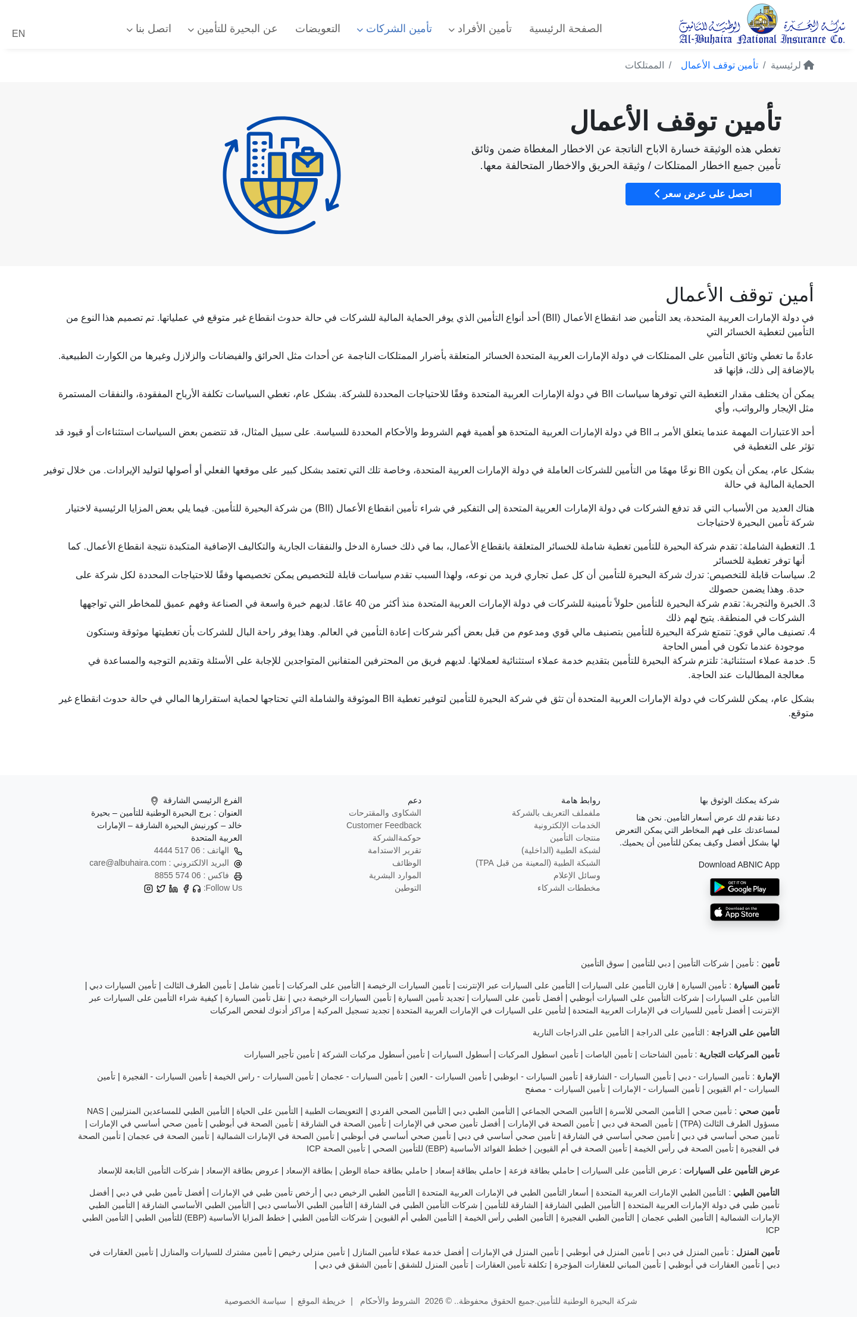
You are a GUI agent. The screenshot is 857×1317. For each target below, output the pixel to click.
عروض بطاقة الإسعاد (242, 1170)
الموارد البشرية (395, 875)
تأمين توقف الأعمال (719, 65)
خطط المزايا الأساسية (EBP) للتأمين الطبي (210, 1217)
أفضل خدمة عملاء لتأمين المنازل (408, 1252)
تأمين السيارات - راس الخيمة (264, 1076)
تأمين (745, 963)
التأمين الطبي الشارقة (583, 1205)
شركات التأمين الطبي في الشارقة (418, 1205)
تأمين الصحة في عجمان (168, 1136)
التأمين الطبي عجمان (678, 1217)
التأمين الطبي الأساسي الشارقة (196, 1205)
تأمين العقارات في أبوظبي (714, 1264)
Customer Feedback (383, 825)
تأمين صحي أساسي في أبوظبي (396, 1136)
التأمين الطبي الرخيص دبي (369, 1192)
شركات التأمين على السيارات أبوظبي (634, 998)
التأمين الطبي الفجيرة (598, 1217)
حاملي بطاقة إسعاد (468, 1170)
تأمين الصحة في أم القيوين (580, 1148)
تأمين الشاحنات (666, 1054)
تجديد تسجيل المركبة (353, 1010)
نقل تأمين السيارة (255, 998)
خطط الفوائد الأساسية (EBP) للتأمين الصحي (450, 1148)
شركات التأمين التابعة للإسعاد (148, 1170)
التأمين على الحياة (267, 1111)
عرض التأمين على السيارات (629, 1170)
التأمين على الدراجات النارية (581, 1032)
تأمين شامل (259, 985)
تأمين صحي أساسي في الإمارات (146, 1123)
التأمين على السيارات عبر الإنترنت (516, 985)
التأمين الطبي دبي (484, 1111)
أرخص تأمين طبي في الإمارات (264, 1192)
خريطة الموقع (322, 1301)
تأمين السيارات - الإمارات (656, 1089)
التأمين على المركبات (324, 985)
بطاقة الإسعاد (309, 1170)
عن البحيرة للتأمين (233, 29)
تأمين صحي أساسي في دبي (730, 1136)
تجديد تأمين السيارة (431, 998)
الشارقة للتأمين (511, 1205)
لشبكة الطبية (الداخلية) (560, 850)
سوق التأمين (602, 963)
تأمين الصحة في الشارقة (344, 1123)
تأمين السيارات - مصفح (565, 1089)
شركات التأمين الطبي (329, 1217)
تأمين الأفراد (480, 29)
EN (18, 34)
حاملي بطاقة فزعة (542, 1170)
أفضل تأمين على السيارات (517, 998)
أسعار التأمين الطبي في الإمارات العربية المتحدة (505, 1192)
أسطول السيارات (462, 1054)
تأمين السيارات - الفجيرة (165, 1076)
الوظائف (406, 862)
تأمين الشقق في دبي (355, 1264)
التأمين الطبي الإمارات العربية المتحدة (661, 1192)
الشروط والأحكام (389, 1301)
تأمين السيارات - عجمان (362, 1076)
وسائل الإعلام (576, 875)
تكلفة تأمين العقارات (512, 1264)
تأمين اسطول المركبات (538, 1054)
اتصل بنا (149, 29)
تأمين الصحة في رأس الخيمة (684, 1148)
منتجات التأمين (575, 837)
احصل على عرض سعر (703, 194)
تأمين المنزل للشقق (433, 1264)
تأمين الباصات (609, 1054)
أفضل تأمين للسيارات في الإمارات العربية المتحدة (659, 1010)
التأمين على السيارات (743, 998)
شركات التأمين (703, 963)
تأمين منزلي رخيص (312, 1252)
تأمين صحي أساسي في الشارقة (618, 1136)
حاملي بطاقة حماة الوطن (383, 1170)
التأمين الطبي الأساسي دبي (305, 1205)
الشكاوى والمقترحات (385, 812)
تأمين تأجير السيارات (279, 1054)
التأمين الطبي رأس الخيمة (509, 1217)
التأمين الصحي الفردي (408, 1111)
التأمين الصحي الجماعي (562, 1111)
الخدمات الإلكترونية (567, 825)
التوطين (408, 887)
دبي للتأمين (651, 963)
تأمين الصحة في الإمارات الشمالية (276, 1136)
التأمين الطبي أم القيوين (416, 1217)
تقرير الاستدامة (394, 850)
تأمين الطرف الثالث (198, 985)
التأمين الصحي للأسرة (647, 1111)
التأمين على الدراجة (670, 1032)
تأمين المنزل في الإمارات (515, 1252)
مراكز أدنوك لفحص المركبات (260, 1010)
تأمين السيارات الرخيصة (409, 985)
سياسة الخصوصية (255, 1301)
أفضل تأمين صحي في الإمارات (447, 1123)
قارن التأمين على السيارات (627, 985)
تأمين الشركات (394, 29)
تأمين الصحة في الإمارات (551, 1123)
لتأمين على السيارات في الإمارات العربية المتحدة (480, 1010)
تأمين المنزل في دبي (693, 1252)
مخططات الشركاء (568, 887)
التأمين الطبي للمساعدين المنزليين (170, 1111)
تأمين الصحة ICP (335, 1148)
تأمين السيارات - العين (448, 1076)
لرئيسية (792, 65)
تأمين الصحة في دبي (638, 1123)
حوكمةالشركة (397, 837)
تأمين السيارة (704, 985)
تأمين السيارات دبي (123, 985)
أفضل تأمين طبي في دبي (160, 1192)
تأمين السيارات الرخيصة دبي (342, 998)
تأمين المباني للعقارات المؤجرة (608, 1264)
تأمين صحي (712, 1111)
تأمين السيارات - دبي (714, 1076)
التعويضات (317, 29)
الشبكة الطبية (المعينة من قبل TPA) (538, 862)
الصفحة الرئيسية (565, 29)
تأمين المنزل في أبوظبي (608, 1252)
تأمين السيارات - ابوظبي (535, 1076)
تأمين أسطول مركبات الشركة (374, 1054)
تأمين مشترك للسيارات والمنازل (216, 1252)
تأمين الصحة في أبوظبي (251, 1123)
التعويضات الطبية (334, 1111)
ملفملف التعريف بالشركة (556, 812)
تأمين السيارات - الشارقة (627, 1076)
